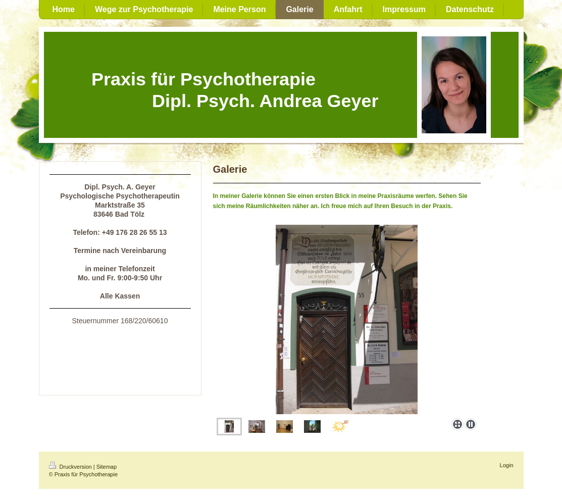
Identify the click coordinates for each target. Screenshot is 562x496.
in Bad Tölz (132, 352)
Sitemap (106, 467)
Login (507, 465)
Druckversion (71, 467)
